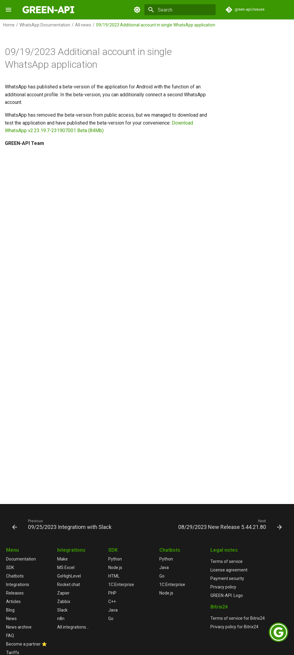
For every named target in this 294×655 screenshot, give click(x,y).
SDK (10, 567)
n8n (60, 618)
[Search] (180, 9)
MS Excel (65, 567)
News (11, 618)
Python (115, 559)
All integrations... (73, 627)
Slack (62, 610)
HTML (113, 576)
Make (62, 559)
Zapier (63, 593)
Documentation (21, 559)
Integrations (17, 584)
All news (83, 24)
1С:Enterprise (121, 584)
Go (110, 618)
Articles (13, 601)
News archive (19, 627)
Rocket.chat (68, 584)
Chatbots (15, 576)
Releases (15, 593)
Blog (10, 610)
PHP (112, 593)
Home (9, 24)
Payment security (227, 578)
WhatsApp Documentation (44, 24)
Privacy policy (223, 587)
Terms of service (226, 561)
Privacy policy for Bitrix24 (234, 626)
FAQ (10, 635)
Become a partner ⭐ (26, 644)
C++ (112, 601)
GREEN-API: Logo (226, 595)
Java (113, 610)
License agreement (228, 570)
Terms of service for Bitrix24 (237, 618)
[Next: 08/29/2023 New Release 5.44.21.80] (229, 524)
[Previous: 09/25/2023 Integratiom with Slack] (62, 524)
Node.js (115, 567)
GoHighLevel (69, 576)
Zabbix (63, 601)
